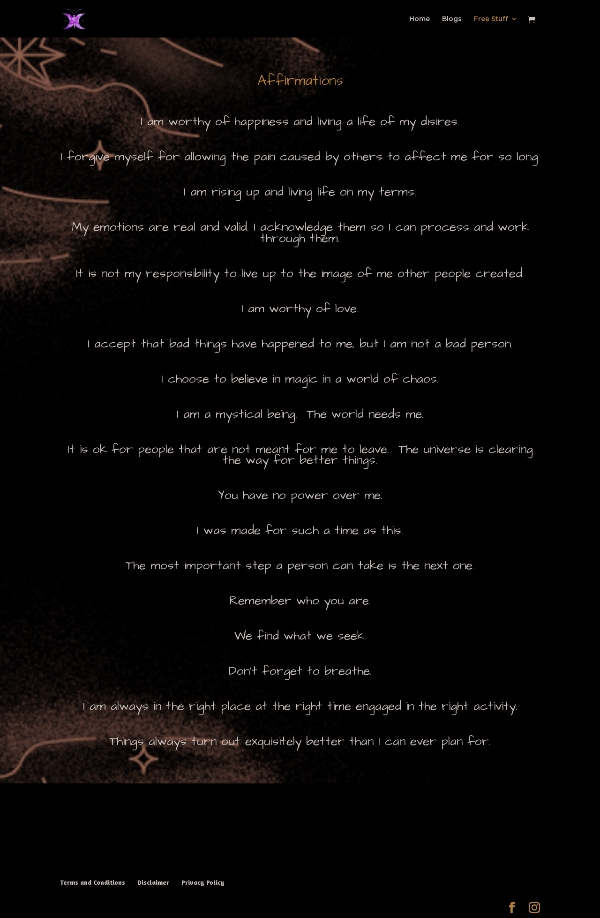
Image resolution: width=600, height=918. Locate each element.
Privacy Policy (203, 882)
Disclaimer (153, 882)
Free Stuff (491, 19)
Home (419, 19)
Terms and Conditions (92, 882)
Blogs (452, 19)
